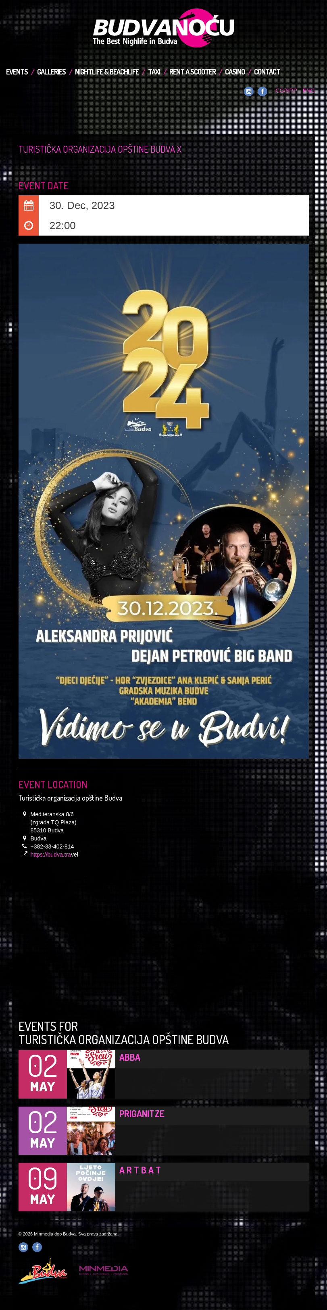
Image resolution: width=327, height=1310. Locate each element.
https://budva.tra (51, 854)
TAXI (154, 71)
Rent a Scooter (192, 71)
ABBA (129, 1057)
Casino (235, 71)
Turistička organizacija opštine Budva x (100, 149)
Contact (267, 71)
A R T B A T (140, 1169)
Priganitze (142, 1113)
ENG (309, 90)
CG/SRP (286, 90)
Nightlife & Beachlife (107, 71)
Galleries (51, 71)
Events (17, 71)
